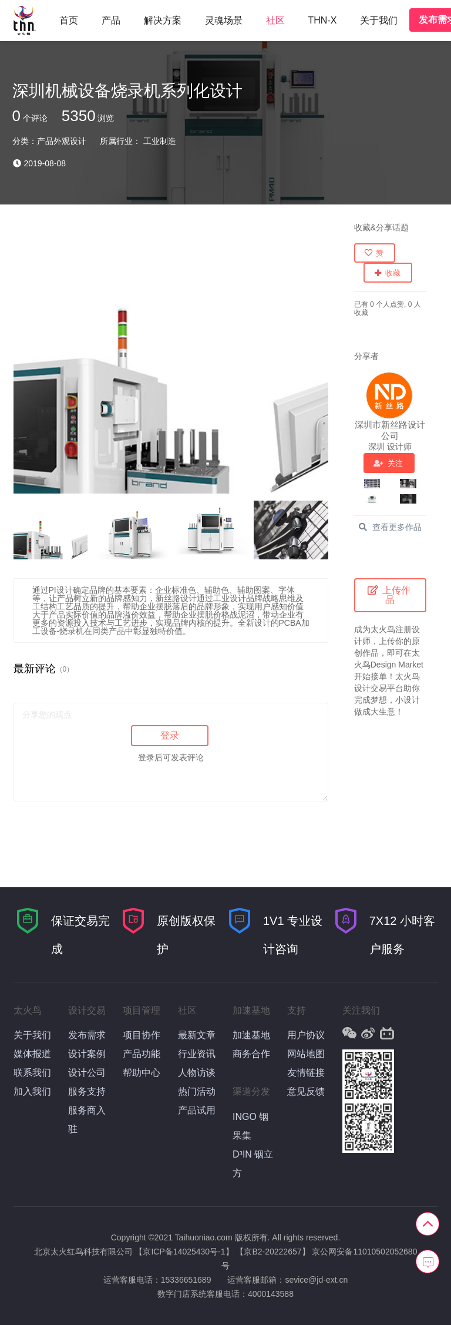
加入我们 (32, 1091)
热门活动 (197, 1091)
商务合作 (251, 1054)
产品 (111, 20)
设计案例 (87, 1054)
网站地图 (306, 1054)
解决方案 (162, 20)
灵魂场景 (224, 20)
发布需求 (87, 1035)
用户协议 (306, 1035)
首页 (68, 20)
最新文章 (197, 1035)
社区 (275, 20)
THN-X (322, 20)
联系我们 (32, 1073)
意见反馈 (306, 1091)
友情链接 (306, 1073)
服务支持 (87, 1091)
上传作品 (389, 595)
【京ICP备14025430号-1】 (183, 1251)
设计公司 (87, 1073)
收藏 (386, 273)
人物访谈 (197, 1073)
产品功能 (141, 1054)
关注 (388, 463)
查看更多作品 (390, 527)
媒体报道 (32, 1054)
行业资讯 (197, 1054)
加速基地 (251, 1035)
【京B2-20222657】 (272, 1251)
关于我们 (379, 20)
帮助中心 (141, 1073)
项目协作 (141, 1035)
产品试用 (197, 1110)
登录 (169, 735)
